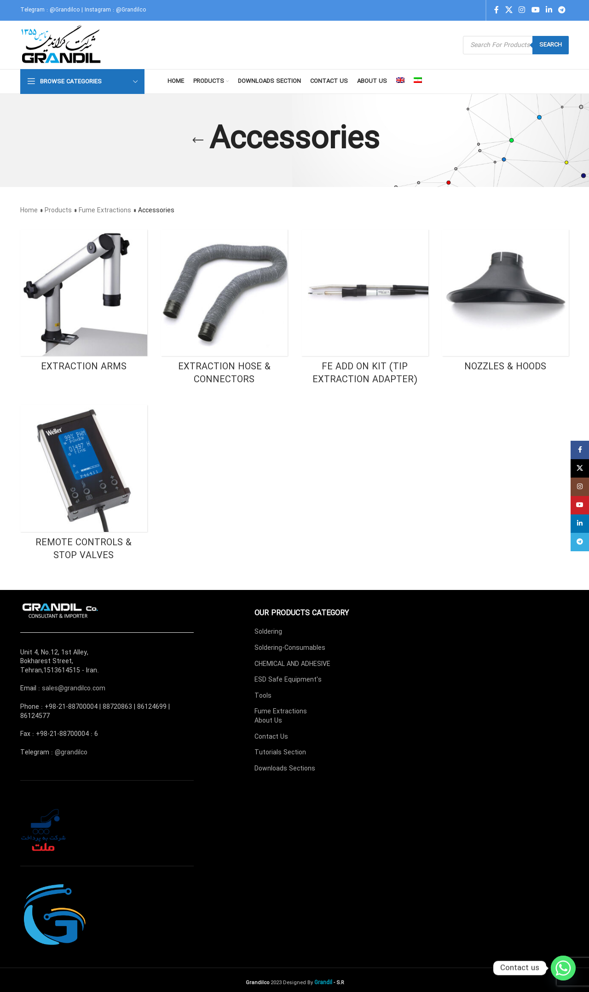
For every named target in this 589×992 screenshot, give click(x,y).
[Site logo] (62, 45)
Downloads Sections (284, 769)
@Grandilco (65, 10)
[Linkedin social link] (549, 10)
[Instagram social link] (522, 10)
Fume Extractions (105, 210)
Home (29, 210)
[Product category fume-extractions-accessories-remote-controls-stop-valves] (83, 486)
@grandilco (71, 752)
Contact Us (271, 737)
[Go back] (197, 140)
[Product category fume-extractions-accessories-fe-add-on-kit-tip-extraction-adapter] (364, 310)
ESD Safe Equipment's (288, 680)
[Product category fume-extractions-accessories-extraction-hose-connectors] (224, 310)
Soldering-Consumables (289, 648)
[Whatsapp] (563, 968)
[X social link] (508, 10)
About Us (268, 721)
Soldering (268, 632)
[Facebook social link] (496, 10)
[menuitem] (400, 81)
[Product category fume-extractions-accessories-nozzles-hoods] (505, 304)
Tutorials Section (280, 752)
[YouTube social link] (535, 10)
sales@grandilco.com (73, 688)
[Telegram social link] (562, 10)
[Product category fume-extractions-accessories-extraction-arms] (83, 304)
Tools (262, 696)
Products (58, 210)
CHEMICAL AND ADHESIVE (292, 664)
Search (550, 45)
